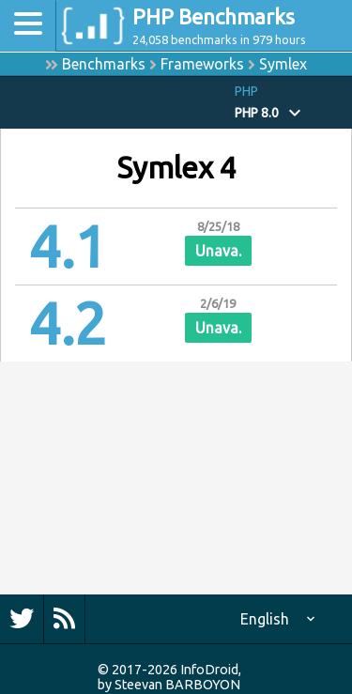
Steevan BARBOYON (177, 684)
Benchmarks (103, 63)
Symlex (283, 63)
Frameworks (202, 63)
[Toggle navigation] (28, 26)
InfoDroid (209, 669)
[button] (293, 103)
